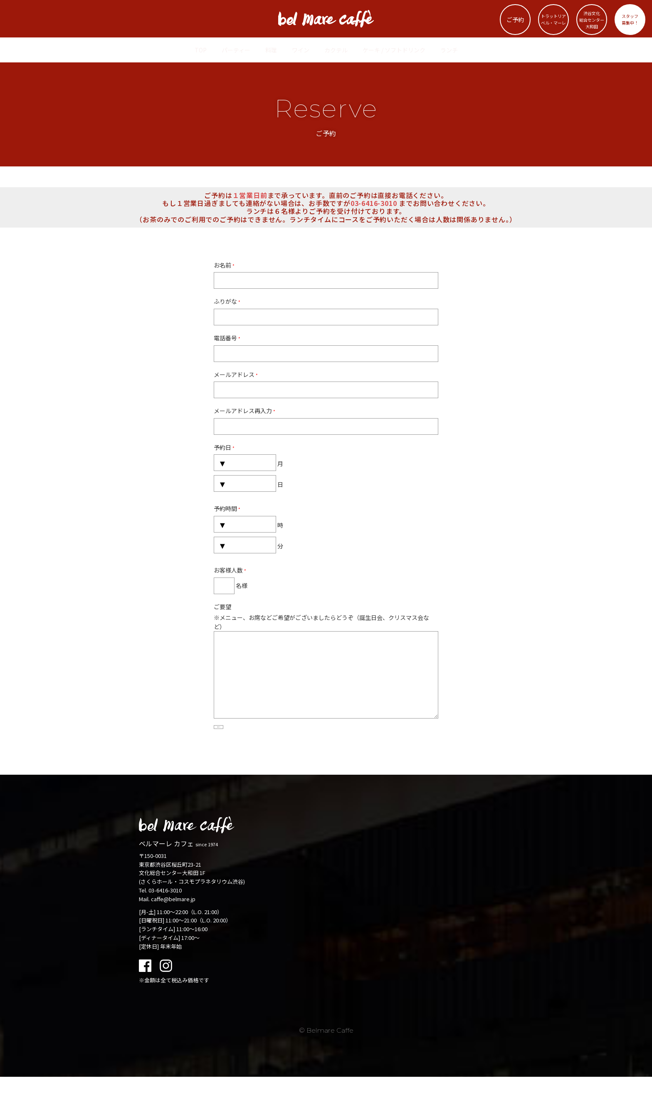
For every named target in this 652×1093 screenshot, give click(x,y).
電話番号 (227, 338)
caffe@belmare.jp (173, 915)
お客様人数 (230, 570)
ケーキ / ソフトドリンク (394, 50)
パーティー (236, 50)
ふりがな (227, 301)
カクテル (336, 50)
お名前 (224, 265)
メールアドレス (236, 374)
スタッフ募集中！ (630, 19)
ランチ (449, 50)
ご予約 (515, 19)
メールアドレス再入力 (244, 410)
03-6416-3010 (165, 906)
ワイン (300, 50)
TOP (201, 50)
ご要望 (222, 606)
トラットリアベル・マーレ (553, 19)
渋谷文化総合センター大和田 (591, 20)
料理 (271, 50)
